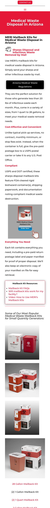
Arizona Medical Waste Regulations (25, 85)
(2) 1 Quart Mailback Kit (25, 500)
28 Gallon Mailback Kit (25, 484)
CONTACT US (25, 2)
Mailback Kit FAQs (19, 288)
